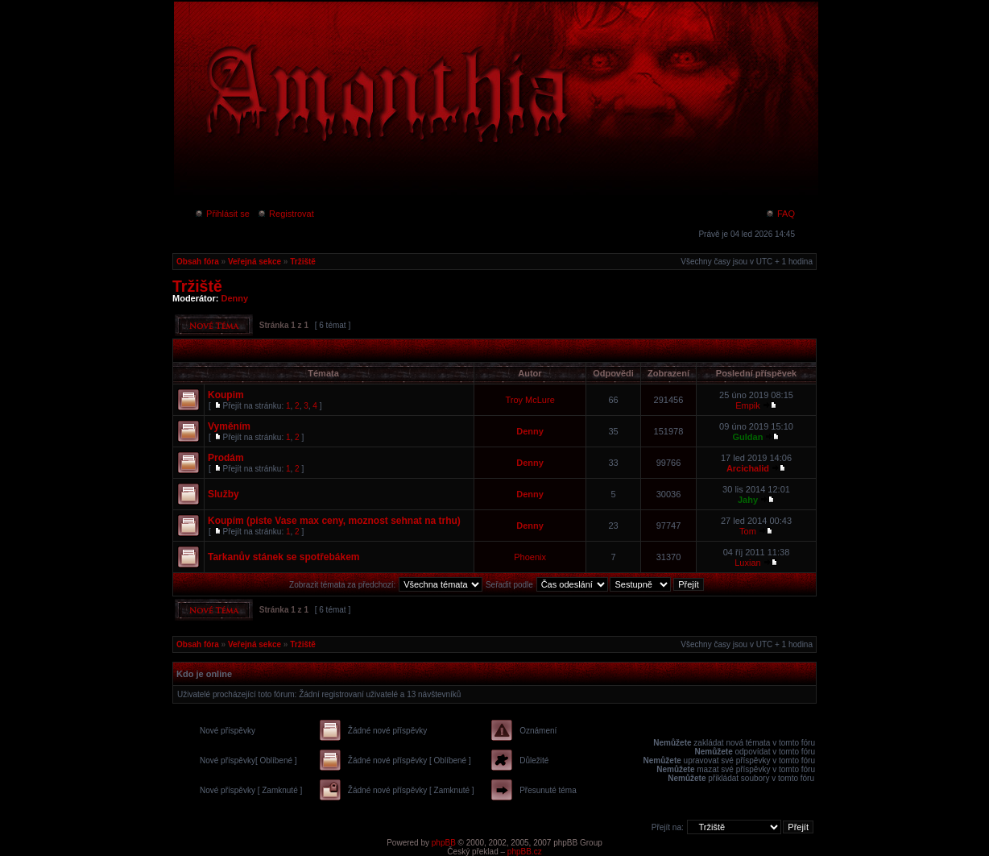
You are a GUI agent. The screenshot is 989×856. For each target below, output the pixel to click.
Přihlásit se (222, 213)
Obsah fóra (197, 261)
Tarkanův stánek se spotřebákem (284, 557)
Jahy (748, 500)
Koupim (226, 395)
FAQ (780, 213)
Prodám (226, 457)
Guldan (748, 437)
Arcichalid (747, 468)
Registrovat (285, 213)
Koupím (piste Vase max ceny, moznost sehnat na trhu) (334, 520)
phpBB (444, 842)
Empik (747, 405)
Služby (223, 494)
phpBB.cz (524, 851)
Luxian (747, 562)
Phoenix (530, 557)
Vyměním (229, 426)
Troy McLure (529, 400)
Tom (747, 531)
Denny (235, 298)
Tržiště (303, 261)
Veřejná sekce (254, 261)
